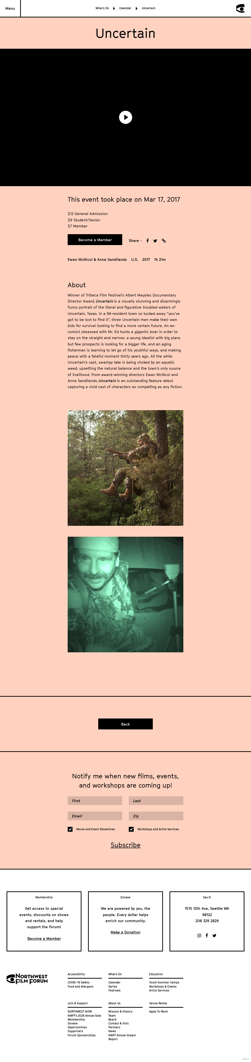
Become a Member (95, 240)
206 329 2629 (207, 920)
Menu (10, 8)
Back (125, 724)
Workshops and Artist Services (158, 829)
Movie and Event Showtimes (95, 829)
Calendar (125, 8)
